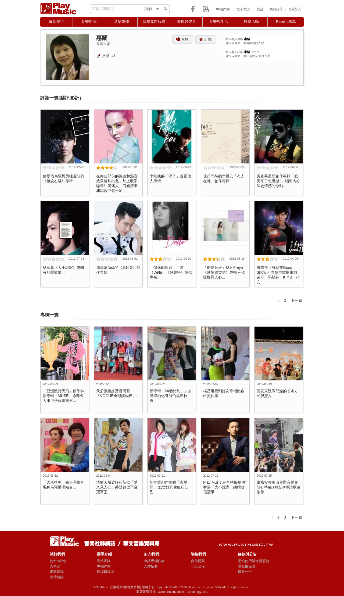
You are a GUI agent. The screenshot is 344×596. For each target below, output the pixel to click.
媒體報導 (57, 572)
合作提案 (198, 561)
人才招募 (151, 566)
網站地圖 (57, 577)
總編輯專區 (105, 572)
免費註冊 (276, 9)
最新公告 (245, 572)
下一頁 (296, 301)
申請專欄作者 (154, 561)
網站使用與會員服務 (253, 561)
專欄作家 (223, 9)
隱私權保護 (246, 566)
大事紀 (55, 566)
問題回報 (198, 566)
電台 (259, 9)
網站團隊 (104, 561)
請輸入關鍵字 (103, 9)
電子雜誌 (243, 9)
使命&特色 (58, 561)
